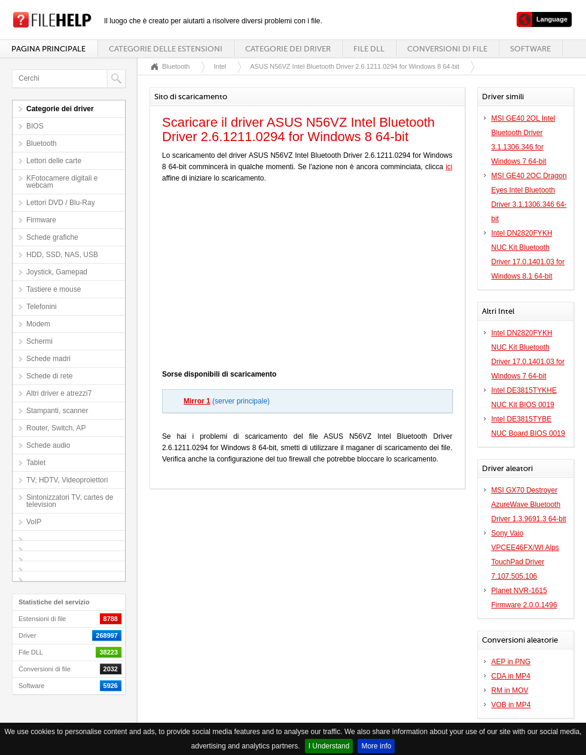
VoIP (33, 522)
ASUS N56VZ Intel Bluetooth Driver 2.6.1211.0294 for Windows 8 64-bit (354, 66)
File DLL (368, 48)
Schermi (39, 341)
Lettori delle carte (53, 161)
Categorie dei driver (288, 48)
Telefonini (41, 306)
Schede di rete (49, 376)
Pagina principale (48, 48)
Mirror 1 (197, 401)
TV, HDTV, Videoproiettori (67, 480)
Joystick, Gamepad (56, 272)
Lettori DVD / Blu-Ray (60, 202)
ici (448, 167)
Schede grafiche (52, 237)
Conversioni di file (447, 48)
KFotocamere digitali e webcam (61, 181)
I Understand (329, 746)
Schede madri (48, 358)
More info (376, 746)
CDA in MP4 (511, 676)
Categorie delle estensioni (165, 48)
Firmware (41, 220)
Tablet (35, 462)
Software (530, 48)
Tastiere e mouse (53, 289)
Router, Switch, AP (56, 428)
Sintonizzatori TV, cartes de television (69, 501)
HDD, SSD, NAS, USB (62, 254)
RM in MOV (510, 690)
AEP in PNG (511, 662)
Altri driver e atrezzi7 (58, 393)
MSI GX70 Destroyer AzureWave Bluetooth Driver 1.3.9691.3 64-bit (529, 504)
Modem (38, 324)
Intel (219, 66)
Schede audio (48, 445)
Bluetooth (41, 143)
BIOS (35, 126)
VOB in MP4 (511, 705)
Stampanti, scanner (57, 410)
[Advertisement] (307, 279)
